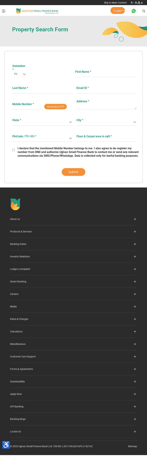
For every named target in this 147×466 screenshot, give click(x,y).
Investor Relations (20, 256)
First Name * (83, 71)
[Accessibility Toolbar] (6, 444)
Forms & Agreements (21, 369)
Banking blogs (18, 419)
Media (13, 306)
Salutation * (18, 67)
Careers (14, 294)
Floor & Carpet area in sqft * (94, 136)
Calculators (16, 331)
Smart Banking (18, 281)
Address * (82, 101)
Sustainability (17, 381)
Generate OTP (55, 106)
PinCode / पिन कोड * (24, 136)
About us (15, 219)
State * (16, 120)
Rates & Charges (19, 319)
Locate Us (15, 431)
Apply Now (16, 394)
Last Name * (20, 88)
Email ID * (82, 88)
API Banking (16, 406)
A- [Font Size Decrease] (133, 2)
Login (118, 10)
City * (79, 120)
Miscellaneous (18, 344)
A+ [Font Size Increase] (140, 2)
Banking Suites (18, 244)
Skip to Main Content (115, 2)
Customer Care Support (23, 356)
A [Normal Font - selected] (136, 2)
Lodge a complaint (20, 269)
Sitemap (132, 446)
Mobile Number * (23, 104)
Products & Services (21, 231)
